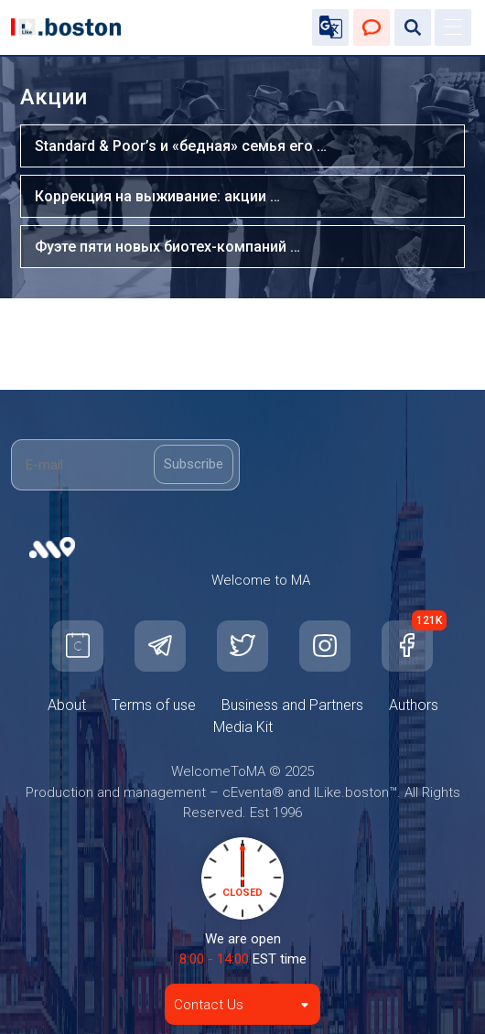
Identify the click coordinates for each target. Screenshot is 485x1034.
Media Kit (243, 727)
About (67, 705)
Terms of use (154, 705)
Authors (413, 705)
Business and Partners (292, 705)
